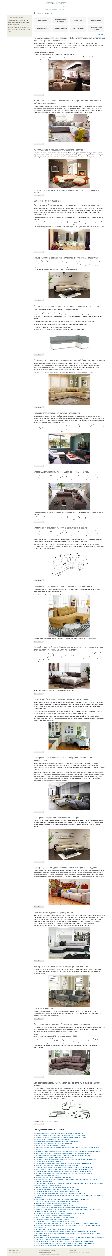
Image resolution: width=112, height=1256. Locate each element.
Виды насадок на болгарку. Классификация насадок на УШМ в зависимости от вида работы (64, 1153)
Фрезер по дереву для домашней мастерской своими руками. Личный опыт (19, 29)
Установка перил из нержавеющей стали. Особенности (52, 1139)
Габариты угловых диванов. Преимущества (53, 912)
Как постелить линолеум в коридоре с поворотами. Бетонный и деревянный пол (60, 1193)
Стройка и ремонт (56, 3)
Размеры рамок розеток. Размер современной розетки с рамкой (55, 1221)
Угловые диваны (96, 20)
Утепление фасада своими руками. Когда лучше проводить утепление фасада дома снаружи (65, 1167)
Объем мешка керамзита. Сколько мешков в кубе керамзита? (55, 1205)
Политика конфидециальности (45, 1252)
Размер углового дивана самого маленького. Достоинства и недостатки (66, 258)
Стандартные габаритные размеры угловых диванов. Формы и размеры (66, 205)
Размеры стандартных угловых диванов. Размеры (56, 817)
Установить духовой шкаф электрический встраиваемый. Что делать (57, 1239)
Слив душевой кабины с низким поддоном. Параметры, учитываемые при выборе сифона (64, 1173)
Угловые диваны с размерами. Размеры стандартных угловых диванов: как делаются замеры (65, 1243)
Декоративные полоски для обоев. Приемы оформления (53, 1203)
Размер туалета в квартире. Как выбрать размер (50, 1145)
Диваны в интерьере (42, 28)
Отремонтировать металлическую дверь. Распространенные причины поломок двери (62, 1199)
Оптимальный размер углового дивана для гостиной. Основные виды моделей (69, 360)
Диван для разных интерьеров (60, 20)
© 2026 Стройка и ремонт (13, 1250)
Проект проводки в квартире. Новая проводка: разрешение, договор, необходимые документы (65, 1169)
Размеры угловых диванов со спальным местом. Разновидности (63, 586)
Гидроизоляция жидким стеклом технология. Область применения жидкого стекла (60, 1137)
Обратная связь (72, 1250)
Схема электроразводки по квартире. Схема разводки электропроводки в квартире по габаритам (66, 1231)
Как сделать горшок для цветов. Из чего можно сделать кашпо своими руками (60, 1213)
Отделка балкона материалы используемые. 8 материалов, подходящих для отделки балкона (65, 1241)
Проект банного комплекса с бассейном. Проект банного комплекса (57, 1217)
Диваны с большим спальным (96, 28)
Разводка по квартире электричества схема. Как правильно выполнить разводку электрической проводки (67, 1151)
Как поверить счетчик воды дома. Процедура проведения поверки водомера (59, 1189)
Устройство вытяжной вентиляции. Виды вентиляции (52, 1219)
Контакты (41, 1250)
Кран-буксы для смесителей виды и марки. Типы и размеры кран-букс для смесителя (62, 1207)
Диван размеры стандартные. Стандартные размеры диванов (62, 1024)
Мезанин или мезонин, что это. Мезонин (48, 1161)
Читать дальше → (38, 94)
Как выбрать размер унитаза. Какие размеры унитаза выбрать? (55, 1157)
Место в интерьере (78, 28)
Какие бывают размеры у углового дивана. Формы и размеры (61, 528)
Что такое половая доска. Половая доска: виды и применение (55, 1229)
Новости (55, 9)
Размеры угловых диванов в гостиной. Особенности (57, 413)
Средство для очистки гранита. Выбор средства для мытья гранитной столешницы (61, 1245)
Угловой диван (42, 20)
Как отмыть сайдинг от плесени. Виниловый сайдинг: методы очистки (57, 1201)
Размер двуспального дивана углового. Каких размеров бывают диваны (66, 867)
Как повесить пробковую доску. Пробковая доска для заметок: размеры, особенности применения (66, 1159)
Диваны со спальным (60, 28)
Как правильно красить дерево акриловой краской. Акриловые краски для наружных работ (64, 1163)
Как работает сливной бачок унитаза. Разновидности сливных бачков (57, 1191)
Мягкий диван (78, 20)
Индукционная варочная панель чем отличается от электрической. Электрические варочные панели (67, 1223)
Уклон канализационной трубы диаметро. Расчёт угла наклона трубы (56, 1141)
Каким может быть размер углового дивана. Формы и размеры (62, 699)
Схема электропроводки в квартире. (47, 1175)
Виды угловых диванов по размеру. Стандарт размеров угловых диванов (66, 306)
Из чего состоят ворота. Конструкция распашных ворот (53, 1215)
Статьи (62, 9)
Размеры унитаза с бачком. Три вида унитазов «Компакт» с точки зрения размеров (18, 22)
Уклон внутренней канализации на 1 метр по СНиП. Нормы (53, 1143)
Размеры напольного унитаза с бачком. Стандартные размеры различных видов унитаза (63, 1171)
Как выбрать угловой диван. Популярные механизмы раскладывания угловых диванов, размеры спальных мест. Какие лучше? (69, 648)
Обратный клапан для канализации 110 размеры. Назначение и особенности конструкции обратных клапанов (70, 1237)
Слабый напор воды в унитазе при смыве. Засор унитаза (53, 1177)
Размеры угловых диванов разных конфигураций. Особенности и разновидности (60, 1135)
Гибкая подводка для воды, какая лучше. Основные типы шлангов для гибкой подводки (63, 1155)
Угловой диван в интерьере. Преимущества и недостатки (59, 150)
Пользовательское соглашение (49, 1250)
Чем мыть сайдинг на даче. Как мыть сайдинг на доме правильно (56, 1187)
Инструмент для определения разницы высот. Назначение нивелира (57, 1165)
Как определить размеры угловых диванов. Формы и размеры (61, 472)
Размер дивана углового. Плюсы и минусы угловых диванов (61, 966)
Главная (48, 9)
